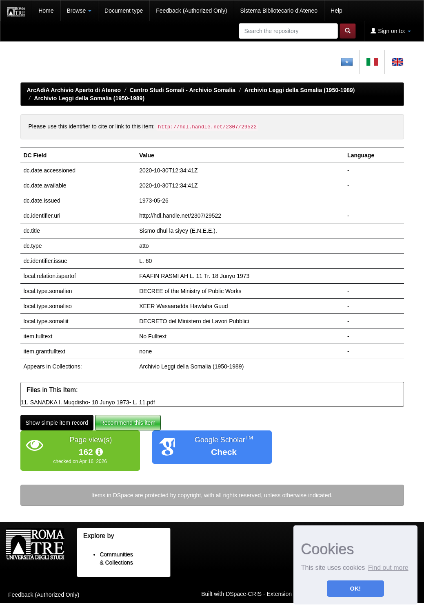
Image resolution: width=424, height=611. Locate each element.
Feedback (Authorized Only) (191, 10)
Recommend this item (127, 422)
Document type (123, 10)
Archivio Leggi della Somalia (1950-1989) (299, 90)
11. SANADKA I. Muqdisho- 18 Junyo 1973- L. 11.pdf (88, 402)
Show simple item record (57, 422)
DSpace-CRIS (244, 594)
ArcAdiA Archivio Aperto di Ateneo (74, 90)
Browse (79, 10)
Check (224, 452)
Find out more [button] (388, 567)
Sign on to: (391, 30)
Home (45, 10)
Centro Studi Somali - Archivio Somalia (182, 90)
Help (336, 10)
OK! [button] (355, 588)
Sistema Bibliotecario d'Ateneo (278, 10)
